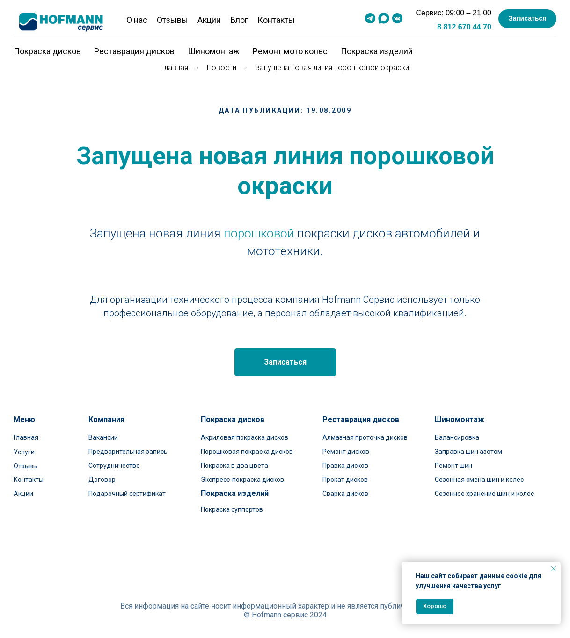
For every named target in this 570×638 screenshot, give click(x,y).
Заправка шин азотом (468, 451)
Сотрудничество (114, 465)
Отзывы (172, 20)
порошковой (259, 233)
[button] (527, 18)
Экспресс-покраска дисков (242, 479)
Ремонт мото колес (290, 51)
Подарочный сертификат (127, 493)
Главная (174, 67)
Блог (239, 20)
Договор (102, 479)
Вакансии (103, 437)
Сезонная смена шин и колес (479, 479)
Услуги (24, 452)
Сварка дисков (345, 493)
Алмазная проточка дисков (365, 437)
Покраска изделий (377, 51)
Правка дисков (345, 465)
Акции (209, 20)
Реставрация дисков (134, 51)
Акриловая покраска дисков (244, 437)
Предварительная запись (128, 451)
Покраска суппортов (232, 509)
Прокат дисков (345, 479)
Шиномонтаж (214, 51)
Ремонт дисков (345, 451)
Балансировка (457, 437)
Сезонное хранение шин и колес (484, 493)
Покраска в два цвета (234, 465)
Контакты (276, 20)
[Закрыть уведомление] (553, 568)
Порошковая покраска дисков (247, 451)
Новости (221, 67)
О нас (136, 20)
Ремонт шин (453, 465)
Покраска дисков (47, 51)
